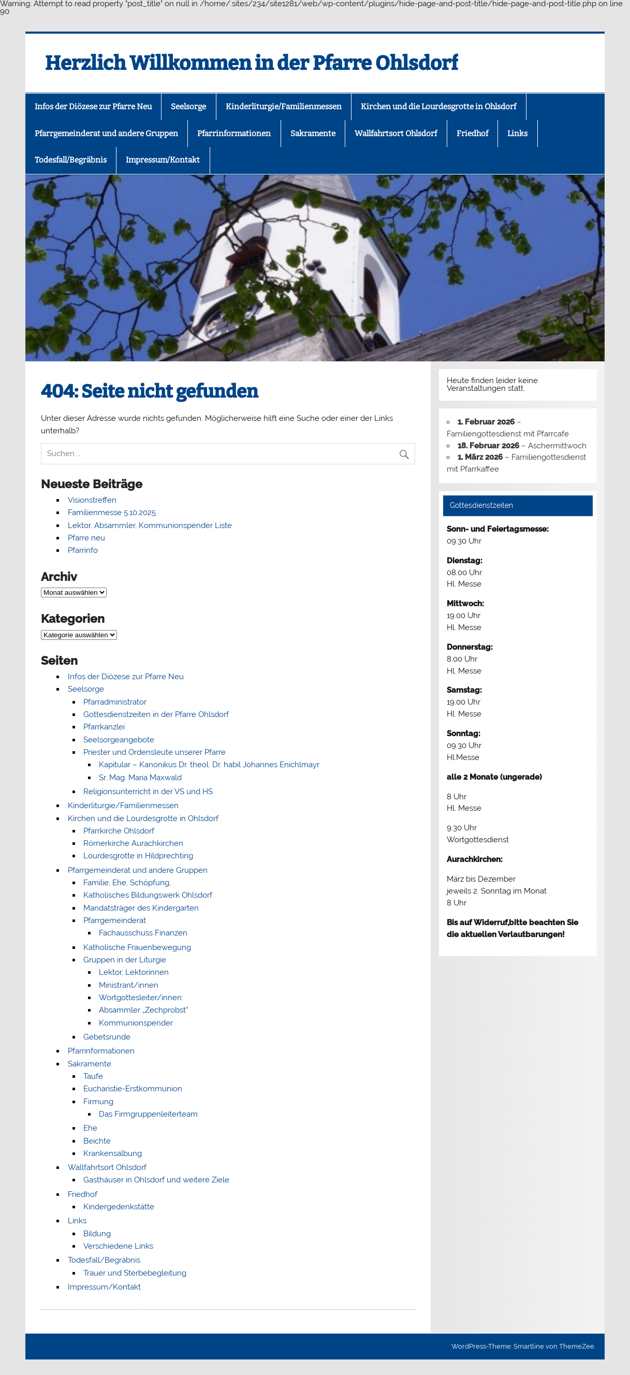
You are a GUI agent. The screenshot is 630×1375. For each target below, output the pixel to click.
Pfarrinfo (83, 550)
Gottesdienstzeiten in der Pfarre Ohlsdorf (156, 714)
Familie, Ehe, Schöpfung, (127, 882)
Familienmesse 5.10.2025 (112, 512)
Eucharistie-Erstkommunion (132, 1088)
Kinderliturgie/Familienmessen (284, 106)
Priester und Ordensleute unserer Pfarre (154, 752)
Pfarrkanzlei (104, 727)
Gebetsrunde (106, 1037)
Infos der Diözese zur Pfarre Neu (93, 106)
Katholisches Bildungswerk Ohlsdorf (147, 895)
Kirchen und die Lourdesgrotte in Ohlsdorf (438, 106)
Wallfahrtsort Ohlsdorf (396, 133)
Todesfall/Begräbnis (71, 160)
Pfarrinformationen (234, 133)
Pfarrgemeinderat (114, 920)
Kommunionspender (136, 1023)
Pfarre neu (86, 538)
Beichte (97, 1141)
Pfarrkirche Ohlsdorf (118, 831)
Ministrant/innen (128, 985)
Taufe (93, 1076)
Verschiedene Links (118, 1246)
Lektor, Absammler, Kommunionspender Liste (150, 525)
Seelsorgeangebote (118, 739)
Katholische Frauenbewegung (137, 947)
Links (517, 133)
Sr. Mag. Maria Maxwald (140, 777)
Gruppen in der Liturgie (124, 959)
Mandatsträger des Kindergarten (141, 908)
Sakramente (312, 133)
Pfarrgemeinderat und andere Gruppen (106, 133)
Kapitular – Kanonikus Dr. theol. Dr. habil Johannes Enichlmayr (209, 764)
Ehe (90, 1128)
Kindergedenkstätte (118, 1206)
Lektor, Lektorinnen (134, 972)
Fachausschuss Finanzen (143, 933)
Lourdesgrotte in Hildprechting (138, 855)
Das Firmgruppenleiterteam (148, 1114)
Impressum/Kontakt (163, 160)
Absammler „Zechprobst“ (143, 1010)
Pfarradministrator (114, 702)
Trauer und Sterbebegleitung (134, 1273)
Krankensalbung (112, 1153)
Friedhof (472, 133)
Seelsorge (188, 106)
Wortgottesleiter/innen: (141, 997)
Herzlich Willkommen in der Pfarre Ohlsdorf (251, 63)
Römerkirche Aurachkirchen (133, 843)
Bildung (97, 1233)
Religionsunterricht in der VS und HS (148, 791)
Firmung (98, 1101)
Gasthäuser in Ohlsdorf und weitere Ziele (156, 1179)
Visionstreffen (92, 500)
